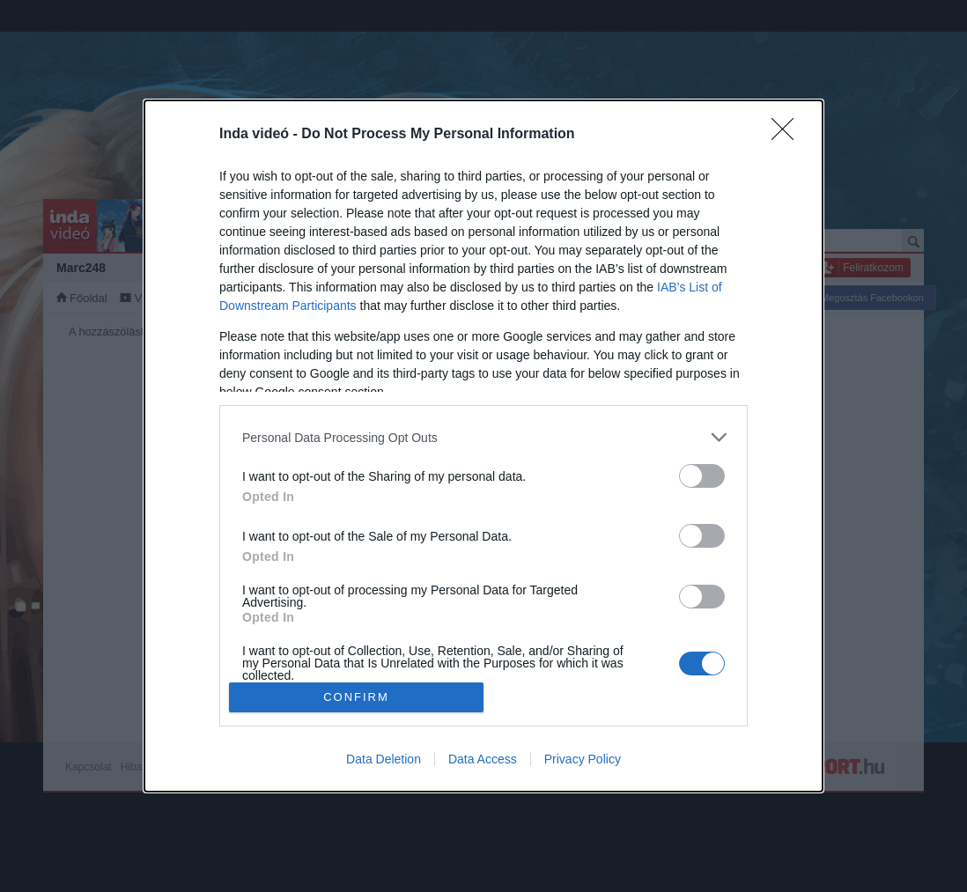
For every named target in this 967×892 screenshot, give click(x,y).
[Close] (788, 134)
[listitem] (483, 437)
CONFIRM (356, 697)
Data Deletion (383, 759)
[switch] (702, 476)
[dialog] (483, 446)
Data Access (482, 759)
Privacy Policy (582, 759)
